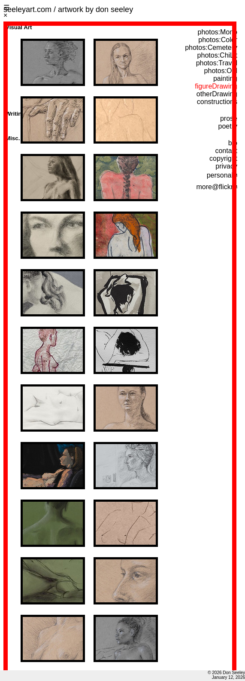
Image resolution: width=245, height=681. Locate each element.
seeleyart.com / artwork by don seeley (68, 9)
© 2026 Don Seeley (226, 672)
